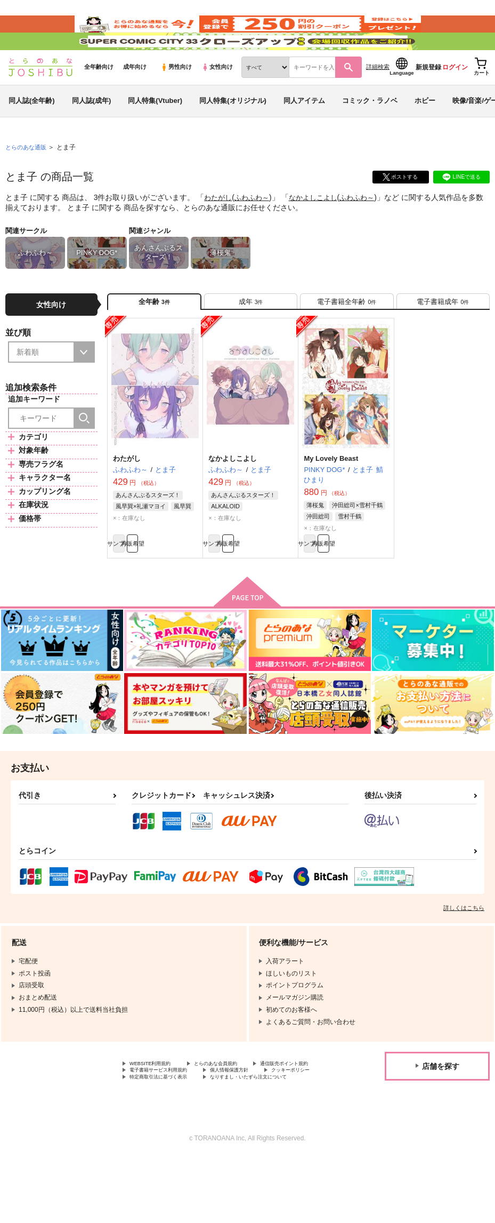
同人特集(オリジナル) (232, 130)
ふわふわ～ (255, 227)
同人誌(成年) (91, 130)
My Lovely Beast (331, 495)
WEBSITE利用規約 (156, 1106)
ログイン (455, 96)
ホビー (425, 130)
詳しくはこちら (463, 949)
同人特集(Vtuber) (155, 130)
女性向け (217, 96)
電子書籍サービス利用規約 (254, 1114)
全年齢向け (98, 96)
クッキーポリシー (229, 1124)
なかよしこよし (320, 227)
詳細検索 (377, 96)
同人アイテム (304, 130)
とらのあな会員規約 (235, 1106)
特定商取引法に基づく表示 (167, 1133)
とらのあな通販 (27, 176)
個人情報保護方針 (155, 1124)
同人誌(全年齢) (32, 130)
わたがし (219, 227)
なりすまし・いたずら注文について (180, 1142)
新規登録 (428, 96)
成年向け (135, 96)
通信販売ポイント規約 (161, 1114)
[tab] (250, 334)
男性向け (176, 96)
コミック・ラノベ (369, 130)
